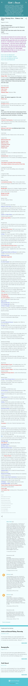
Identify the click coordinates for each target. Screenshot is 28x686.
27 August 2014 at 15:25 (12, 570)
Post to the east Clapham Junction (9, 56)
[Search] (26, 3)
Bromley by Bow (5, 647)
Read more (24, 643)
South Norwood (5, 663)
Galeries (17, 683)
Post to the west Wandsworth (7, 54)
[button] (26, 19)
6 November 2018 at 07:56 (12, 606)
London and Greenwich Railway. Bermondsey (12, 631)
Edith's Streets (14, 2)
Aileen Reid (9, 521)
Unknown (9, 574)
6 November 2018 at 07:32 (12, 590)
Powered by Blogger (14, 680)
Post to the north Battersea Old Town (9, 58)
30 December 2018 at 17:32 (13, 619)
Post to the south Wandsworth (8, 59)
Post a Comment (6, 622)
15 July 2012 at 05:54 (11, 551)
